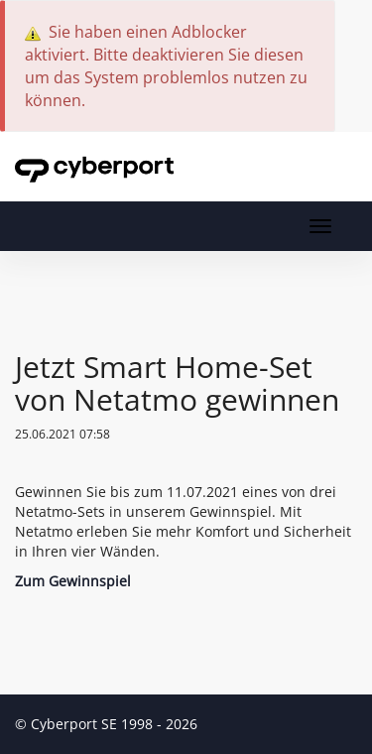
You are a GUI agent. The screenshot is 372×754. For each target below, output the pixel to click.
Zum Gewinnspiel (73, 580)
